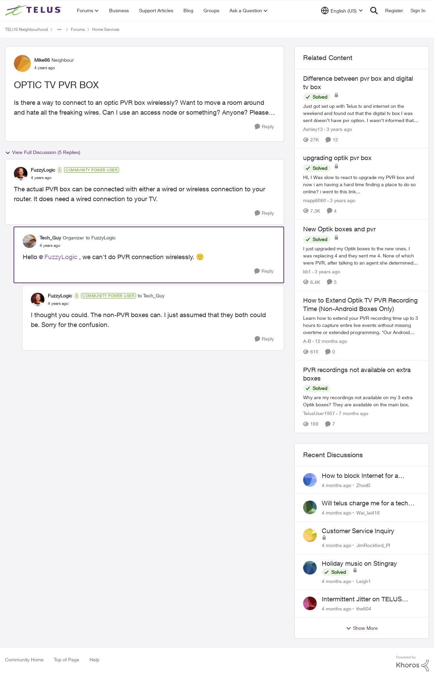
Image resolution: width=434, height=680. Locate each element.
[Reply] (264, 126)
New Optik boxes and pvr (339, 229)
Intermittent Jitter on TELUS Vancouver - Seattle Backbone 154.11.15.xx (365, 599)
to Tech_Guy (151, 295)
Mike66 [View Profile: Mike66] (42, 60)
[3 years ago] (338, 129)
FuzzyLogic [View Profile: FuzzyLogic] (43, 170)
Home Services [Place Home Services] (105, 29)
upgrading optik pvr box (337, 157)
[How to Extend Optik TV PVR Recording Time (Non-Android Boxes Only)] (361, 325)
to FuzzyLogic (101, 237)
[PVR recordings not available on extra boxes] (361, 401)
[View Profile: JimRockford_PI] (310, 535)
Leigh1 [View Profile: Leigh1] (363, 581)
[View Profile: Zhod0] (310, 480)
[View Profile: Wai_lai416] (310, 507)
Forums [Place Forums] (78, 29)
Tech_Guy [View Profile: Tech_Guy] (50, 237)
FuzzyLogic (60, 256)
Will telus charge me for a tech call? (365, 503)
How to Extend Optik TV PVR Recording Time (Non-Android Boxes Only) (360, 304)
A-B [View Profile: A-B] (307, 341)
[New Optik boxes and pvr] (361, 255)
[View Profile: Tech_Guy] (29, 241)
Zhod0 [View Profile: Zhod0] (363, 485)
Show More (362, 628)
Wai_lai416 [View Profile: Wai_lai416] (368, 513)
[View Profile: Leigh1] (310, 568)
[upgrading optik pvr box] (361, 184)
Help (94, 659)
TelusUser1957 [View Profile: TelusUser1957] (319, 413)
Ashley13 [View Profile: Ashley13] (313, 129)
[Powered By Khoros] (412, 664)
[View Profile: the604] (310, 603)
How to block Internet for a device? (360, 476)
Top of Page (66, 659)
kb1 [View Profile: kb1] (307, 271)
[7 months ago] (352, 413)
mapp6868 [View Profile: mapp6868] (314, 200)
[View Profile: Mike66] (22, 63)
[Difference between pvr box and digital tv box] (361, 113)
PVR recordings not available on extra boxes (357, 374)
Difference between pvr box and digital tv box (358, 83)
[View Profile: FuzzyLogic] (20, 173)
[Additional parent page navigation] (59, 29)
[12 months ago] (330, 341)
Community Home (24, 659)
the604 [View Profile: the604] (363, 608)
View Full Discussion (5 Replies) (42, 152)
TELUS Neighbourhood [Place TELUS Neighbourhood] (26, 29)
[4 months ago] (336, 484)
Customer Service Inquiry (358, 531)
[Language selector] (342, 10)
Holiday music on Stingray (359, 563)
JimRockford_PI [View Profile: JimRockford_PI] (373, 545)
